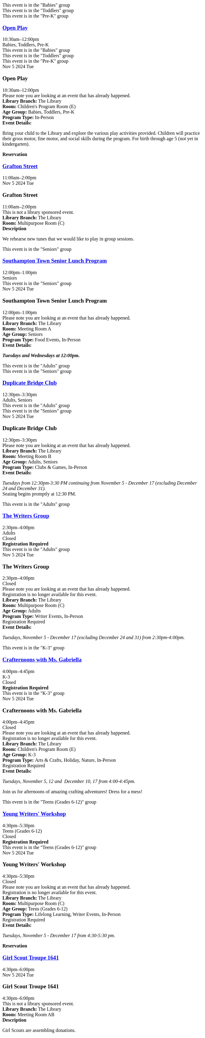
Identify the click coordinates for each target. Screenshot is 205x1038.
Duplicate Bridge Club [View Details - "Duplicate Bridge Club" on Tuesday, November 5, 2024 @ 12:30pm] (29, 383)
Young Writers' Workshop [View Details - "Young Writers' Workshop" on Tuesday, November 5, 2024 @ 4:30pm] (34, 814)
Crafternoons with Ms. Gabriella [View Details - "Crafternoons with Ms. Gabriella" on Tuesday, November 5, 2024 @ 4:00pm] (42, 659)
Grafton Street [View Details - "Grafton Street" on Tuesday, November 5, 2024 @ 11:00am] (20, 166)
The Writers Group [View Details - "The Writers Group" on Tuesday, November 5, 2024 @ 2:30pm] (25, 515)
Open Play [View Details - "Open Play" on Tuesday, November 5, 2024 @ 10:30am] (15, 28)
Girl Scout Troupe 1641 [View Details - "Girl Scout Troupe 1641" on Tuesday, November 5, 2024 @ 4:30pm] (30, 957)
